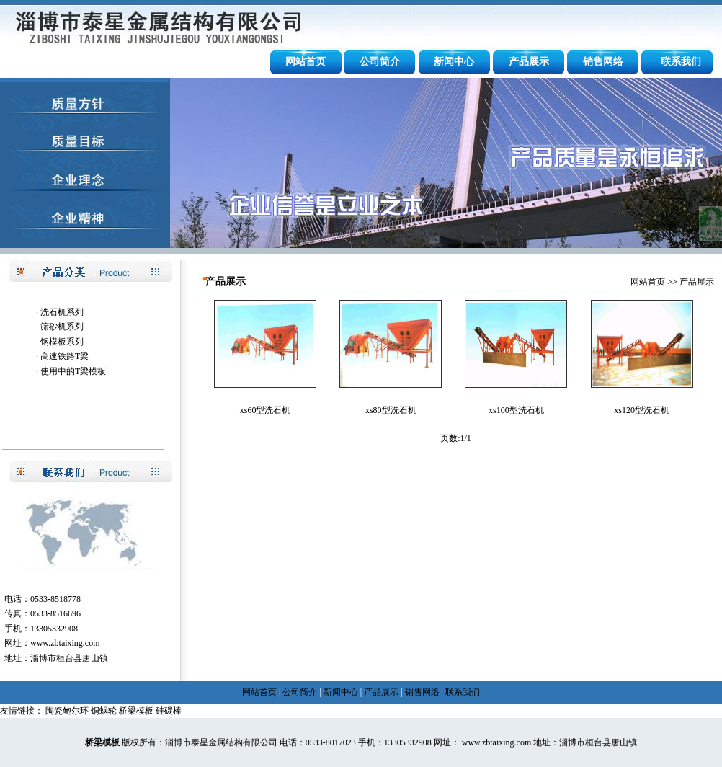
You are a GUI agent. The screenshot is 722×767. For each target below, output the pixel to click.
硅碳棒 (169, 711)
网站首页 (305, 61)
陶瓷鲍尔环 (67, 711)
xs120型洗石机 (641, 410)
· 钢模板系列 (60, 342)
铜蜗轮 (104, 711)
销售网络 (603, 61)
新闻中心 (454, 61)
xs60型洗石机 (265, 410)
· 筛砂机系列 (60, 327)
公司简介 (380, 61)
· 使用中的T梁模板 (71, 371)
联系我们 (681, 61)
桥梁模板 (136, 711)
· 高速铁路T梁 (62, 356)
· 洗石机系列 (60, 312)
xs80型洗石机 (390, 410)
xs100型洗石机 (516, 410)
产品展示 (529, 61)
